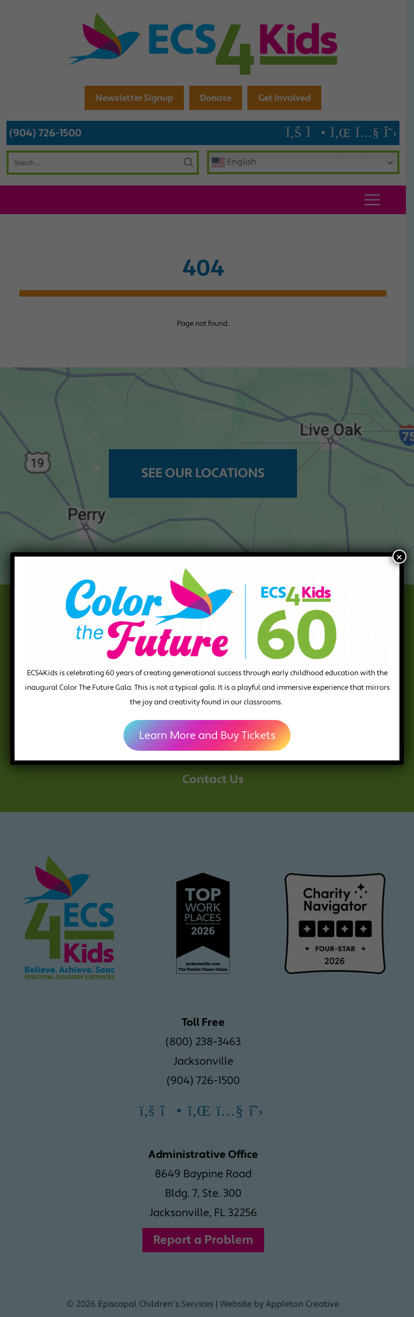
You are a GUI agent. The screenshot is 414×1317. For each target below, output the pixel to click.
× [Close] (399, 557)
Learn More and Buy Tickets (207, 736)
